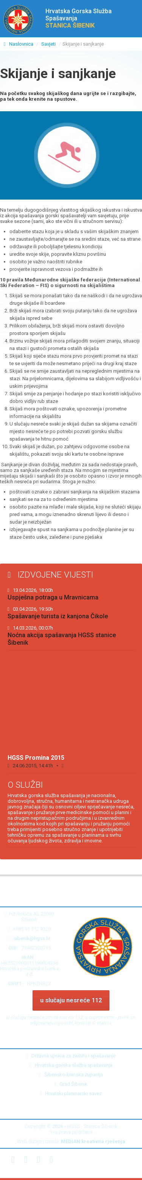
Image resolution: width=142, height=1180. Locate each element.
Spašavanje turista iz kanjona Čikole (58, 613)
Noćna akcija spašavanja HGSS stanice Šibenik (62, 635)
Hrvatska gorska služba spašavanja (71, 1065)
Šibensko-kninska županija (71, 1074)
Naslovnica (19, 44)
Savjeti (48, 44)
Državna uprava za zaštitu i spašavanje (71, 1056)
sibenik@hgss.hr (32, 938)
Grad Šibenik (71, 1084)
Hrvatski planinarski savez (71, 1093)
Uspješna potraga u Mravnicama (53, 594)
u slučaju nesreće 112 (71, 1000)
